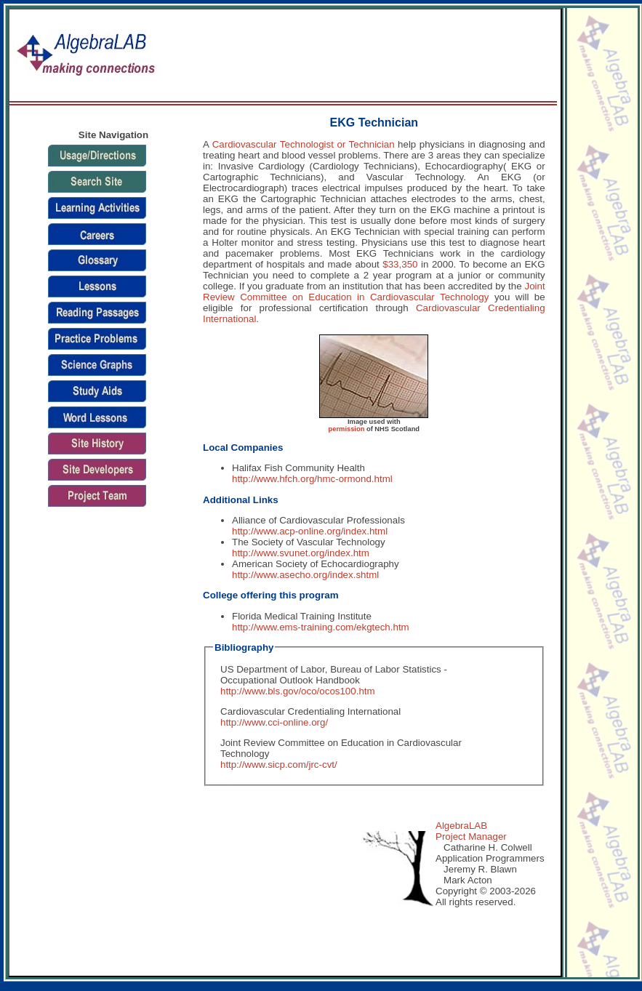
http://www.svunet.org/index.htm (300, 552)
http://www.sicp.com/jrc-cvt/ (278, 764)
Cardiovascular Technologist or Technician (303, 144)
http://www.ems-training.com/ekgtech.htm (320, 627)
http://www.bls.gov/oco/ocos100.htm (297, 691)
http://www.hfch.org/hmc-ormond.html (312, 478)
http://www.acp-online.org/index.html (310, 531)
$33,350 (399, 264)
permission (347, 429)
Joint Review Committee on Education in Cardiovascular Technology (374, 291)
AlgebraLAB (461, 825)
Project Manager (471, 836)
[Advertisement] (503, 55)
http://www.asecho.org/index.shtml (305, 574)
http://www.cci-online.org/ (274, 722)
